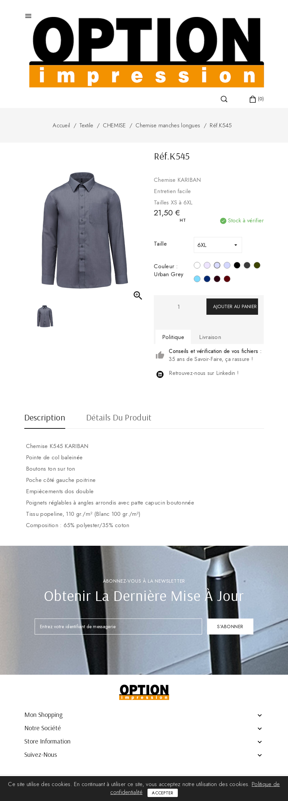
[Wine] (227, 280)
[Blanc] (197, 266)
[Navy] (207, 280)
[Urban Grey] (217, 266)
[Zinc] (247, 266)
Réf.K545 (221, 125)
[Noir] (237, 266)
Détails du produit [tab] (118, 418)
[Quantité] (178, 306)
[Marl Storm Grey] (227, 266)
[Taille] (218, 245)
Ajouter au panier (235, 306)
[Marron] (217, 280)
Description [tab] (44, 418)
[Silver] (207, 266)
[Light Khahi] (257, 266)
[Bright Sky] (197, 280)
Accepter (162, 793)
